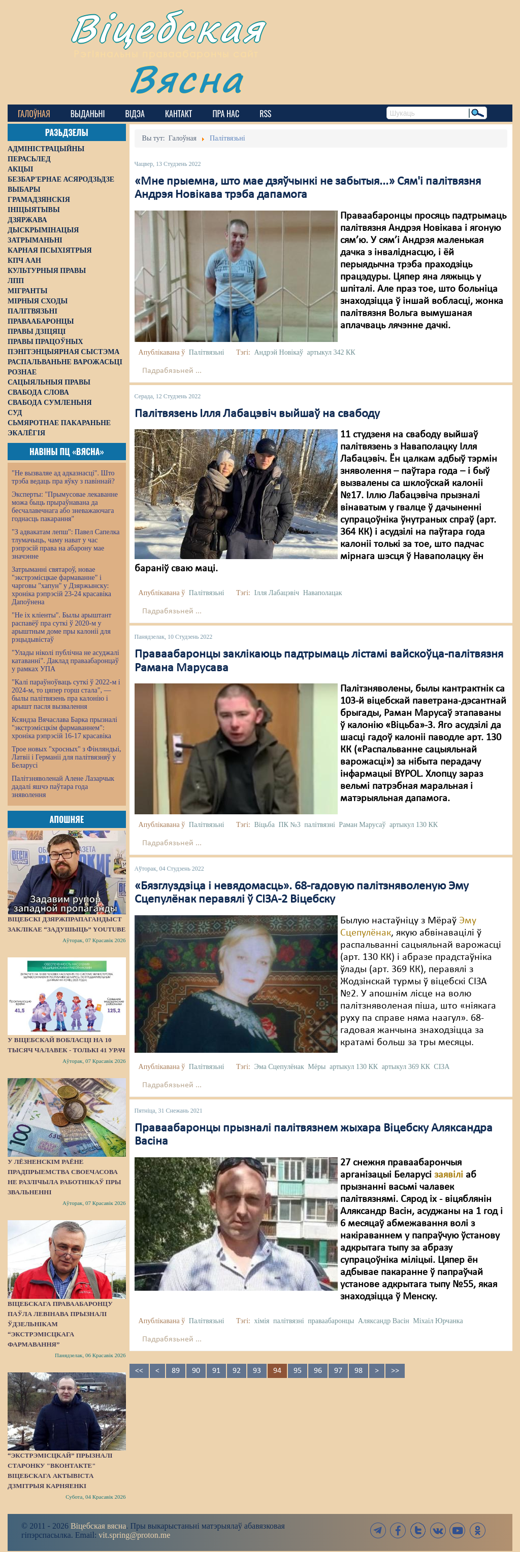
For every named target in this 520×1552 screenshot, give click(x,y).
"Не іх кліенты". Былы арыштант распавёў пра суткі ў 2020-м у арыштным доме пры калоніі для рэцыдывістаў (61, 627)
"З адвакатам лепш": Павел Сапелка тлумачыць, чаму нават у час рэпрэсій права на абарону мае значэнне (66, 544)
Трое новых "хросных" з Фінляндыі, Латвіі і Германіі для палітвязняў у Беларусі (66, 757)
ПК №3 (289, 825)
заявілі (448, 1175)
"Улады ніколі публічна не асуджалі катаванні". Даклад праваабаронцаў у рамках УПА (65, 661)
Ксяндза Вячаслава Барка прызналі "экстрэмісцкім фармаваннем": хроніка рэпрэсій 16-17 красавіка (64, 728)
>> (395, 1371)
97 (338, 1371)
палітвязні (319, 825)
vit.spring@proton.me (134, 1535)
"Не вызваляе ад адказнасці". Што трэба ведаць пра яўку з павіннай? (63, 477)
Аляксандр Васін (383, 1321)
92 (237, 1371)
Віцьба (264, 825)
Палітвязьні (206, 352)
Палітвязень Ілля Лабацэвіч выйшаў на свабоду (257, 414)
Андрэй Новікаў (278, 352)
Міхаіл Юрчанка (438, 1321)
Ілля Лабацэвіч (276, 593)
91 (216, 1371)
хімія (261, 1321)
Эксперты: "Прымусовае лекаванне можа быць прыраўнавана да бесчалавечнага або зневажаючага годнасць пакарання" (65, 507)
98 (358, 1371)
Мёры (317, 1067)
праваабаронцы (331, 1321)
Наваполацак (322, 593)
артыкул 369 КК (406, 1067)
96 (318, 1371)
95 (298, 1371)
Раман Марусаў (362, 825)
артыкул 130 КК (413, 825)
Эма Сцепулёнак (279, 1067)
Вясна (185, 78)
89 (176, 1371)
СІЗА (441, 1067)
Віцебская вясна (98, 1526)
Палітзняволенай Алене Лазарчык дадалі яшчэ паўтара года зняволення (63, 787)
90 (196, 1371)
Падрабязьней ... (172, 371)
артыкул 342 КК (331, 352)
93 (257, 1371)
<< (139, 1371)
